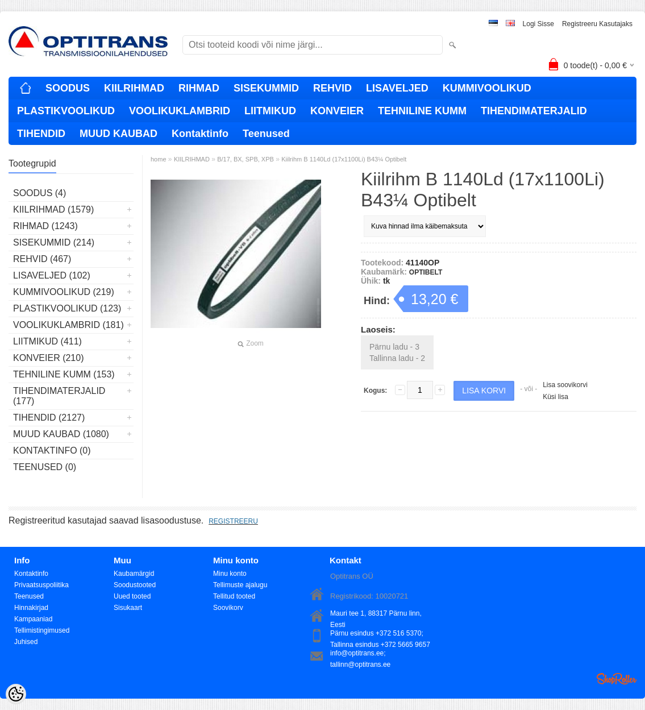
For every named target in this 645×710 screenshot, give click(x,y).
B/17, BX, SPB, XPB (245, 159)
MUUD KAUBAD (118, 133)
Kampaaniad (33, 619)
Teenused (266, 133)
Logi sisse (538, 24)
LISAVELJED (397, 88)
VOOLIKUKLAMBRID (179, 111)
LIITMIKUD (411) (47, 341)
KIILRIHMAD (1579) (53, 209)
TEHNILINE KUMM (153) (64, 374)
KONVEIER (337, 111)
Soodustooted (135, 585)
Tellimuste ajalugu (240, 585)
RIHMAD (198, 88)
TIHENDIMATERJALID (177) (59, 396)
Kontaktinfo (200, 133)
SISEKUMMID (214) (53, 242)
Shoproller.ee (616, 678)
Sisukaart (128, 608)
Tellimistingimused (41, 630)
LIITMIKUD (270, 111)
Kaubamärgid (134, 574)
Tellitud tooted (234, 596)
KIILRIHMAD (134, 88)
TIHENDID (41, 133)
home (159, 159)
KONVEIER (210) (48, 358)
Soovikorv (228, 608)
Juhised (26, 642)
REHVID (332, 88)
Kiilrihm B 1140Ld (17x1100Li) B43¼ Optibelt (343, 159)
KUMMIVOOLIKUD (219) (63, 292)
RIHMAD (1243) (45, 226)
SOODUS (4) (39, 193)
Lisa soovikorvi (565, 385)
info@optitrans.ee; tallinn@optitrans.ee (360, 654)
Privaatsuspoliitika (41, 585)
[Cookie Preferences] (16, 694)
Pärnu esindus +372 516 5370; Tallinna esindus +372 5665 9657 (380, 634)
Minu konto (230, 574)
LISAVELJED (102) (51, 275)
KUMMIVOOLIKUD (487, 88)
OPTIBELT (425, 272)
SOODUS (67, 88)
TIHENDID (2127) (49, 417)
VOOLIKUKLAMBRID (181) (68, 325)
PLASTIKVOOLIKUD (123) (67, 308)
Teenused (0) (44, 467)
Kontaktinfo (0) (52, 450)
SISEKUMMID (266, 88)
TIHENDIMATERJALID (534, 111)
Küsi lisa (555, 397)
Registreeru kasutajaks (597, 24)
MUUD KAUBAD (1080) (61, 434)
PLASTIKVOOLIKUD (66, 111)
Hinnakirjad (31, 608)
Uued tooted (132, 596)
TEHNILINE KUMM (422, 111)
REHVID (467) (42, 259)
